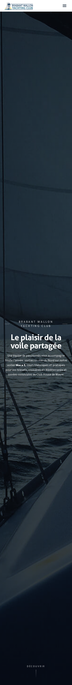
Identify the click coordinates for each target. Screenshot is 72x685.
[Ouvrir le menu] (64, 6)
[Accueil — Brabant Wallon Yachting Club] (19, 5)
